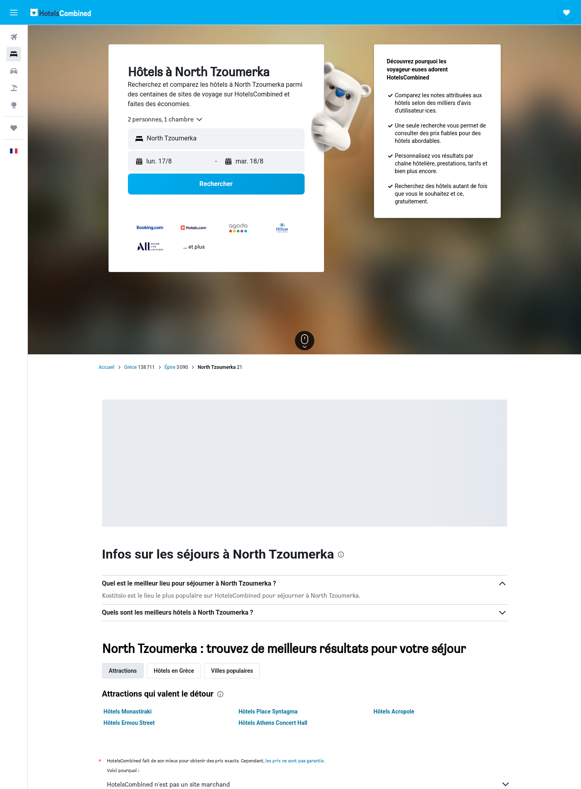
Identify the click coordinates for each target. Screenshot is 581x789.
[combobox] (165, 119)
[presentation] (341, 554)
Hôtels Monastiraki (128, 711)
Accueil (107, 367)
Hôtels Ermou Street (129, 723)
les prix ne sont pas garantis (294, 761)
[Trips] (13, 128)
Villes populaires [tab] (232, 671)
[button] (14, 12)
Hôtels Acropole (394, 711)
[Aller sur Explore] (13, 105)
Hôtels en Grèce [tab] (174, 671)
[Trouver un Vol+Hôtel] (13, 88)
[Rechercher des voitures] (13, 71)
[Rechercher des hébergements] (13, 54)
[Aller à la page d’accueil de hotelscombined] (60, 12)
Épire (170, 367)
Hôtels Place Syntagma (267, 711)
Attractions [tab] (123, 671)
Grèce (130, 367)
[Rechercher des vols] (13, 37)
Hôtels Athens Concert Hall (272, 723)
